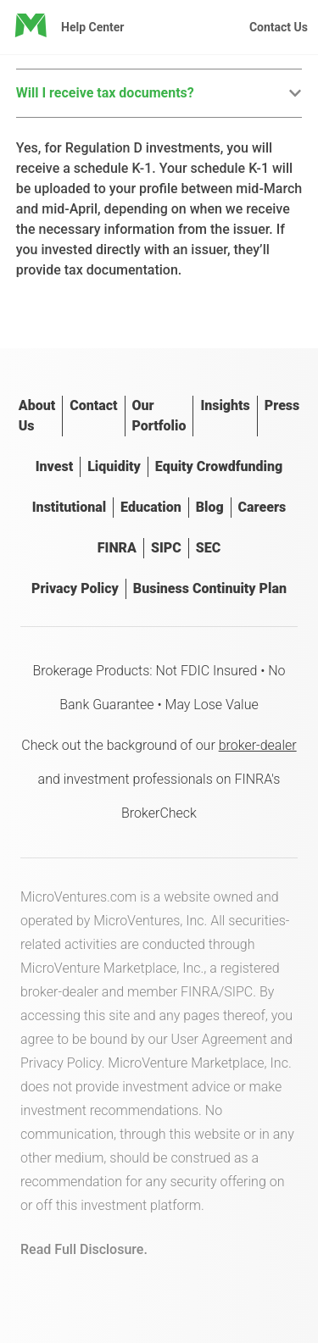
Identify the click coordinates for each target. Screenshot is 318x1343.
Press (282, 405)
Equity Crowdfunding (218, 466)
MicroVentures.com (78, 897)
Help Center (93, 27)
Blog (210, 507)
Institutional (69, 507)
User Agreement (219, 1039)
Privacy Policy (75, 588)
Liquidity (114, 466)
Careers (262, 507)
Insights (224, 405)
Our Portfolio (159, 415)
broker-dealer (258, 745)
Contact (93, 405)
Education (150, 507)
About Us (37, 415)
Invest (54, 466)
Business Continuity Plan (210, 588)
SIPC (166, 548)
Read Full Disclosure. (84, 1249)
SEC (208, 548)
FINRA (117, 548)
